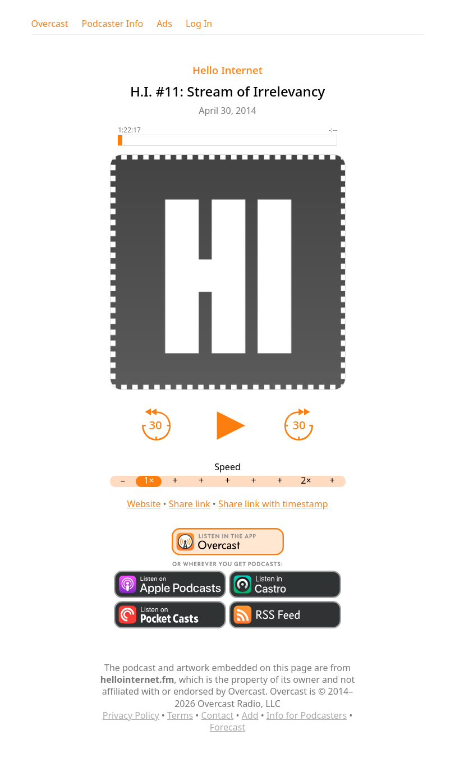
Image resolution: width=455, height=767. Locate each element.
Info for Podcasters (306, 715)
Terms (180, 715)
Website (143, 504)
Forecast (227, 727)
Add (250, 715)
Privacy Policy (131, 715)
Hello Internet (227, 70)
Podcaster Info (113, 24)
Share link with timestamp (273, 504)
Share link (189, 504)
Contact (217, 715)
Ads (164, 24)
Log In (199, 24)
